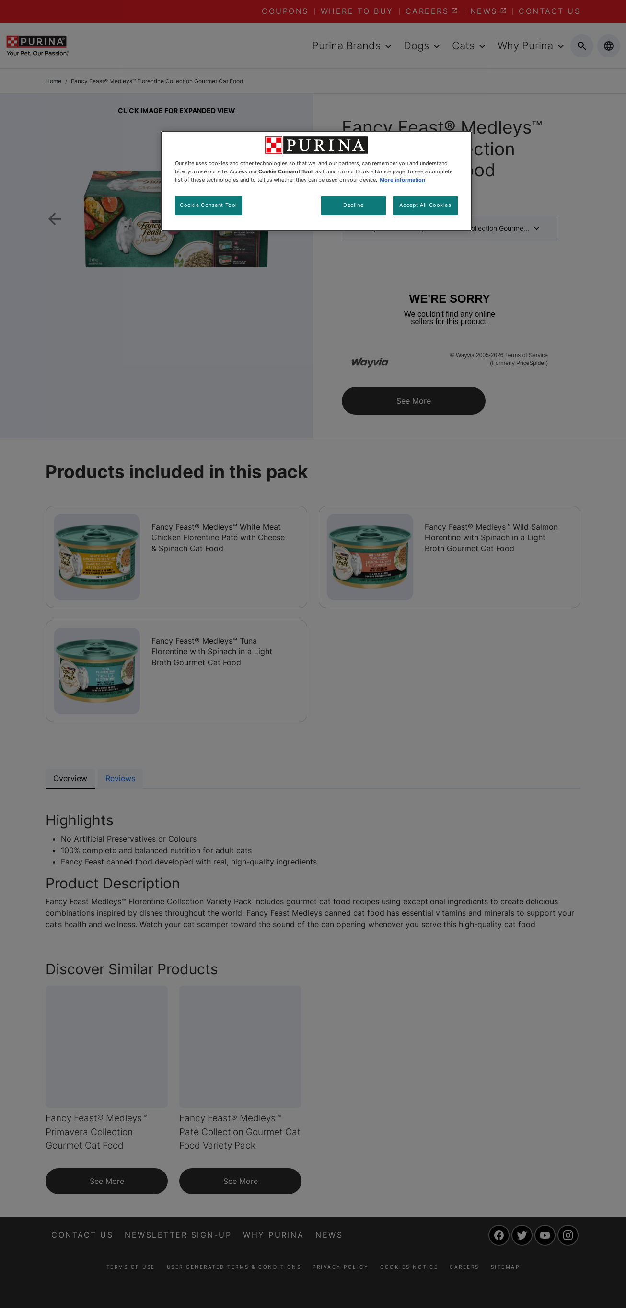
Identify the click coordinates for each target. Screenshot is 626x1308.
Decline (353, 205)
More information (402, 179)
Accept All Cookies (425, 205)
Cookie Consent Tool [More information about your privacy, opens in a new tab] (285, 171)
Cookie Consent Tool (208, 205)
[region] (316, 181)
